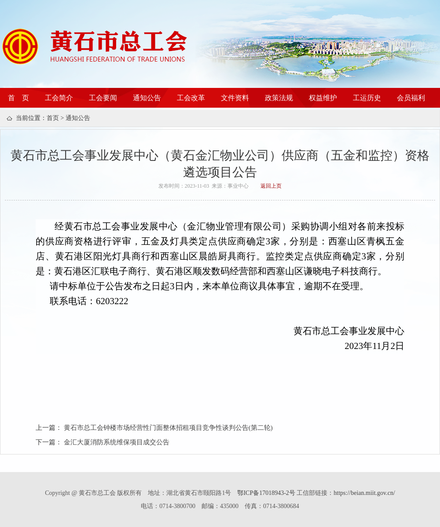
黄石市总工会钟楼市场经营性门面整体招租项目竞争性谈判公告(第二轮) (168, 427)
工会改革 (191, 98)
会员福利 (411, 98)
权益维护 (323, 98)
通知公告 (147, 98)
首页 (53, 118)
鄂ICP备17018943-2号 (267, 493)
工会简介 (59, 98)
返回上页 (271, 186)
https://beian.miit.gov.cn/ (364, 493)
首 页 (18, 98)
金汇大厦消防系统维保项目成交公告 (116, 442)
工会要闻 (103, 98)
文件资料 (235, 98)
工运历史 (367, 98)
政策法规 (279, 98)
